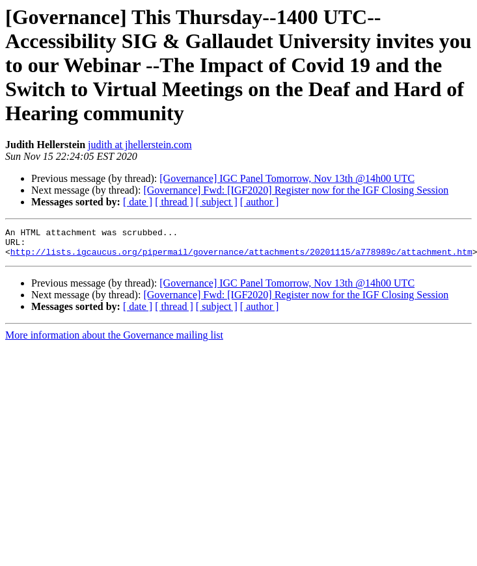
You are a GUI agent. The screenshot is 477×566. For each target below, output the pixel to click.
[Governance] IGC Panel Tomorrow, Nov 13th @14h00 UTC (287, 178)
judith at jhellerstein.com (140, 144)
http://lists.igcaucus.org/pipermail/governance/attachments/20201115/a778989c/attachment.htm (241, 257)
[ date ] (137, 201)
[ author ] (259, 201)
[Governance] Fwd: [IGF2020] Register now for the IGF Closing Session (295, 190)
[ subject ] (217, 201)
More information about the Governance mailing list (114, 340)
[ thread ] (174, 201)
